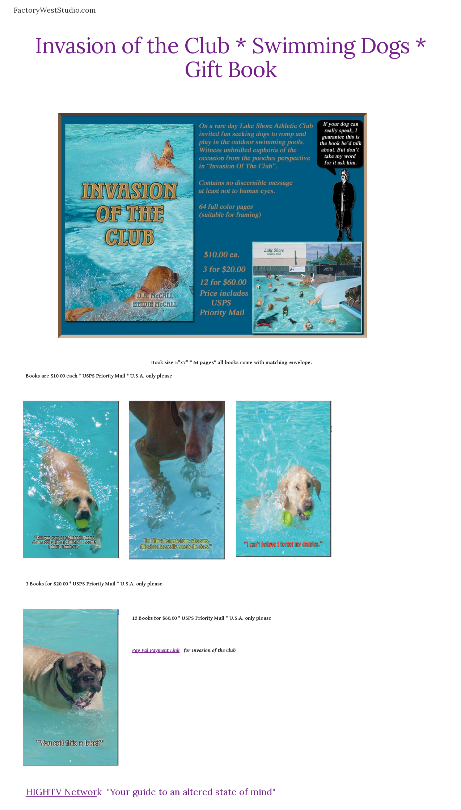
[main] (231, 57)
